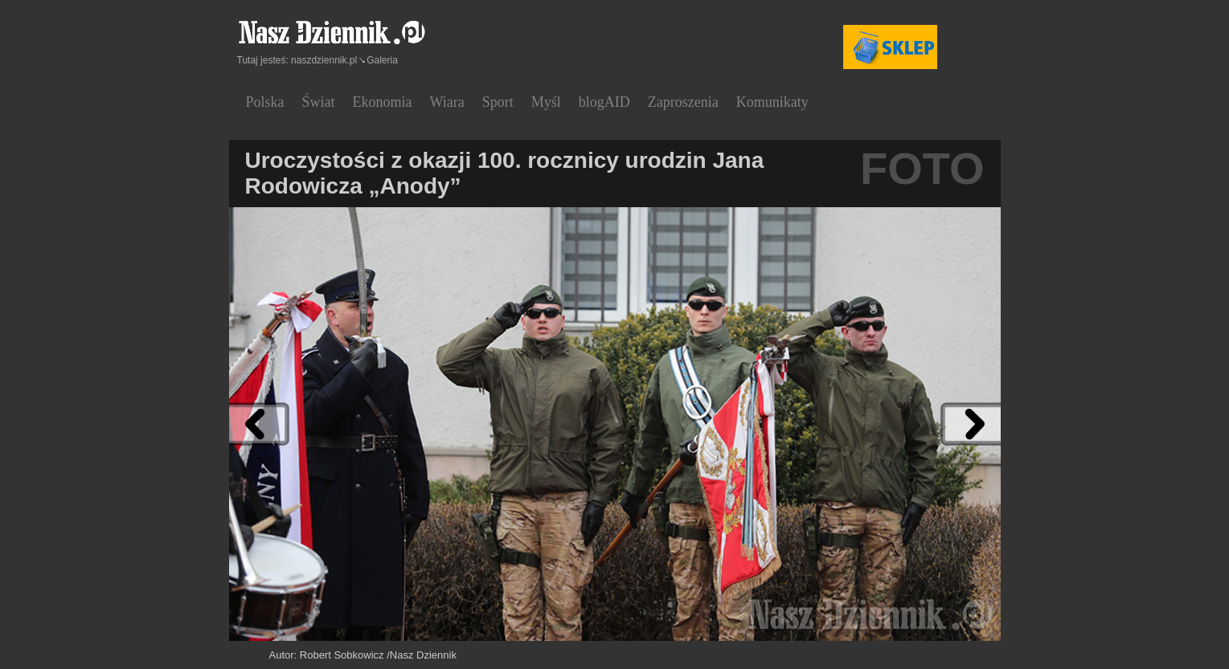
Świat (318, 102)
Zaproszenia (683, 102)
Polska (265, 102)
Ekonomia (382, 102)
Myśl (546, 102)
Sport (498, 102)
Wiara (447, 102)
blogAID (604, 102)
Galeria (382, 60)
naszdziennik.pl (324, 60)
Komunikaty (772, 102)
